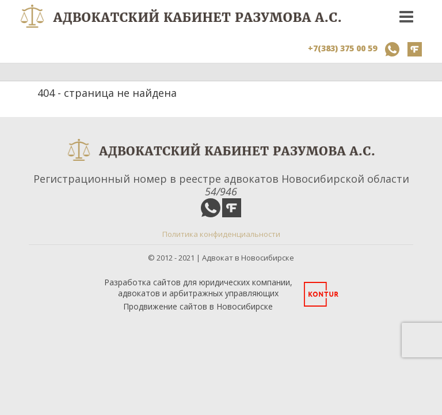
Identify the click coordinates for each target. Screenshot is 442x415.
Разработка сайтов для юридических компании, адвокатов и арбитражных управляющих (198, 288)
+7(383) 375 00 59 (342, 48)
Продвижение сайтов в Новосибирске (198, 306)
